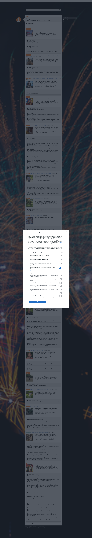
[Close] (67, 232)
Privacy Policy (52, 305)
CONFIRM (37, 301)
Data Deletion (39, 305)
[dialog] (46, 269)
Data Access (46, 305)
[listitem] (46, 252)
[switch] (60, 255)
